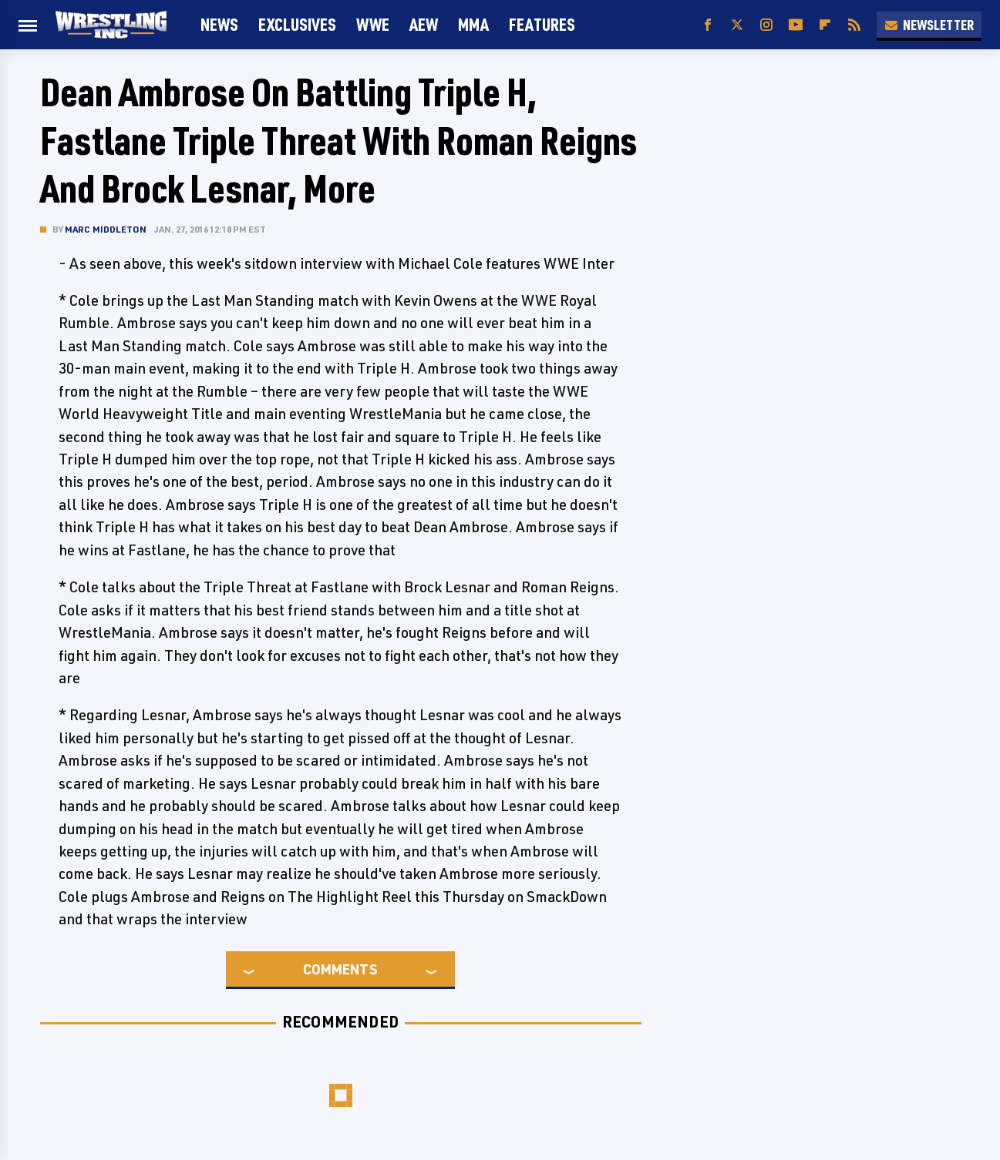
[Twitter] (737, 25)
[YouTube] (796, 25)
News (219, 24)
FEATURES (542, 24)
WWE (372, 24)
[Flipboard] (825, 25)
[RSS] (854, 25)
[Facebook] (708, 25)
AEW (423, 24)
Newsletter (929, 24)
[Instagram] (766, 25)
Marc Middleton (106, 229)
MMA (473, 24)
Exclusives (297, 24)
